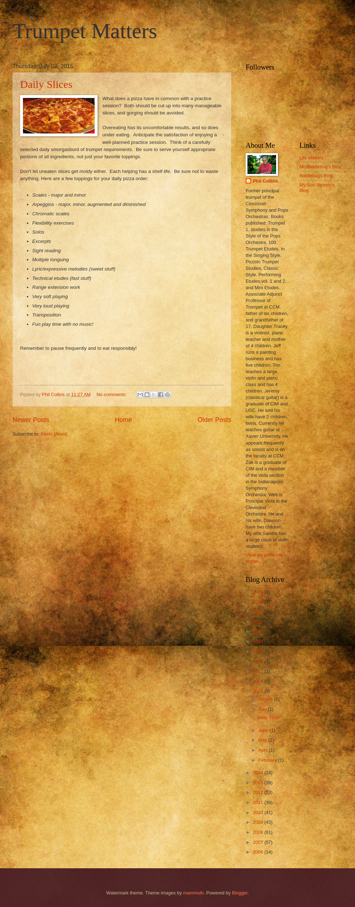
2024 (258, 601)
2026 (258, 592)
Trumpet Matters (85, 31)
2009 (258, 822)
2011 (258, 802)
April (263, 750)
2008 (258, 832)
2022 (258, 621)
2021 (258, 631)
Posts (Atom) (54, 434)
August (266, 699)
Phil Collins (265, 181)
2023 (258, 611)
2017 (258, 671)
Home (123, 419)
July (263, 709)
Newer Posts (31, 419)
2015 (258, 691)
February (268, 760)
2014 (258, 772)
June (264, 730)
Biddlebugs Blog (316, 175)
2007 (258, 842)
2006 (258, 852)
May (263, 740)
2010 (258, 812)
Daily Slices (46, 84)
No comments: (112, 394)
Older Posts (214, 419)
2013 (258, 782)
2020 (258, 641)
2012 (258, 792)
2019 (258, 651)
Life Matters (311, 157)
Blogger (240, 893)
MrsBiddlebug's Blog (320, 166)
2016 (258, 681)
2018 (258, 661)
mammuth (193, 893)
